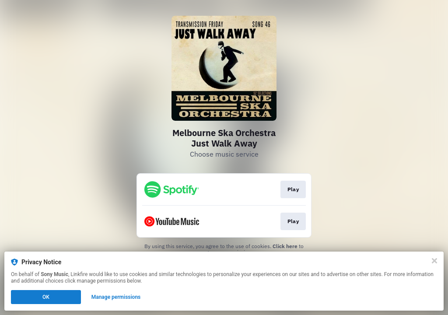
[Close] (434, 261)
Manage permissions (116, 297)
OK (45, 297)
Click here (285, 246)
